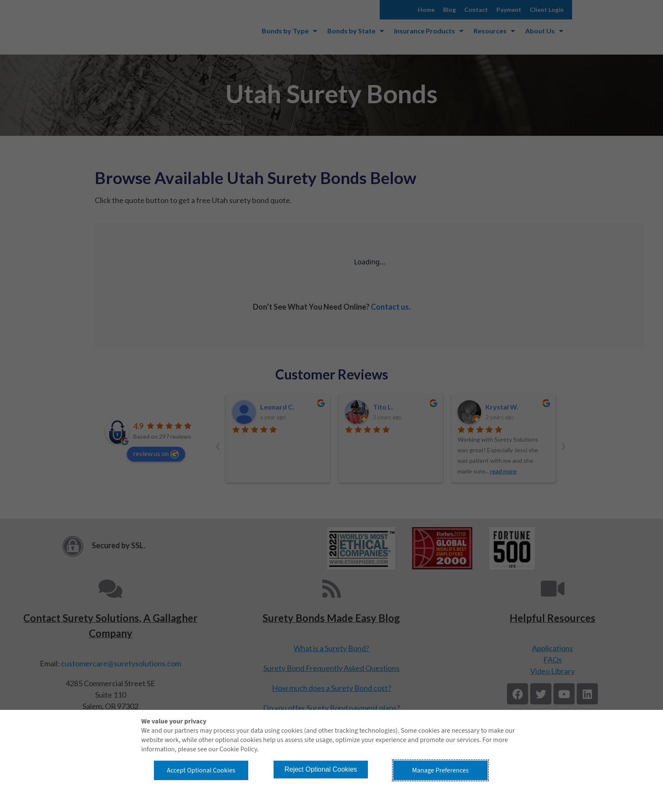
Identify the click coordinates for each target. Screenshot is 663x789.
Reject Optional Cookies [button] (321, 769)
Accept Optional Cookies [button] (201, 770)
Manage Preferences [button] (440, 770)
